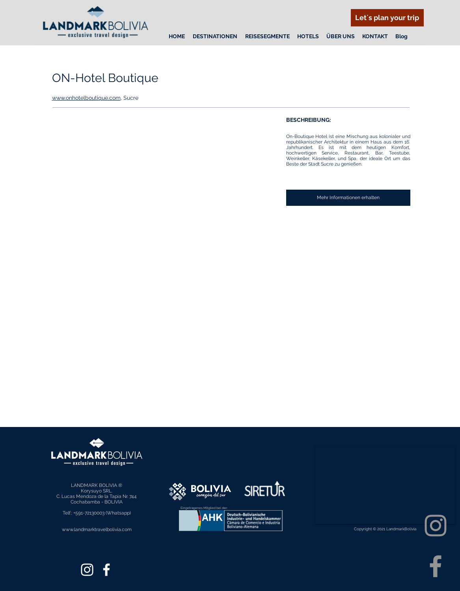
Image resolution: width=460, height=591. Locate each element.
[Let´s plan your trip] (387, 17)
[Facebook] (435, 566)
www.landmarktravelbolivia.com (97, 529)
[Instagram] (435, 525)
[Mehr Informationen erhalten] (348, 198)
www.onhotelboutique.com (86, 98)
